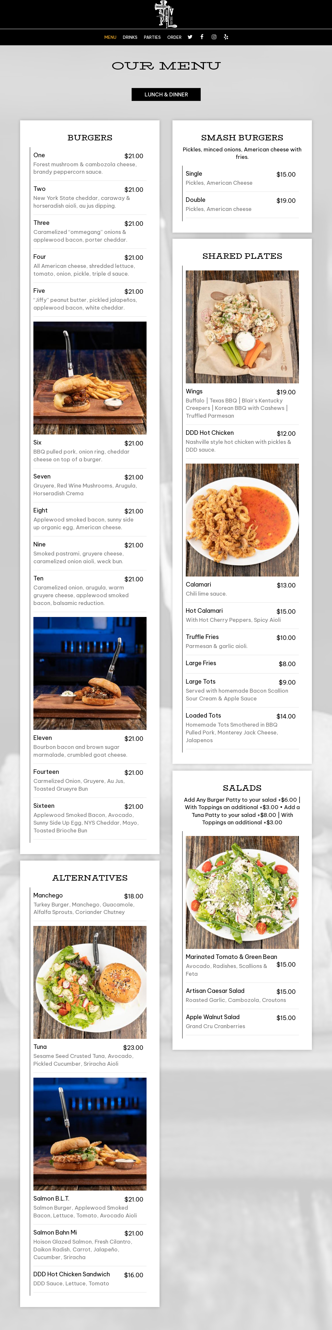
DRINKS (130, 37)
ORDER (174, 37)
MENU (110, 37)
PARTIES (152, 37)
